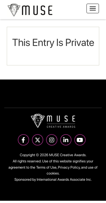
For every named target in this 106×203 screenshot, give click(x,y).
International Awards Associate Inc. (64, 179)
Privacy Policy (69, 167)
